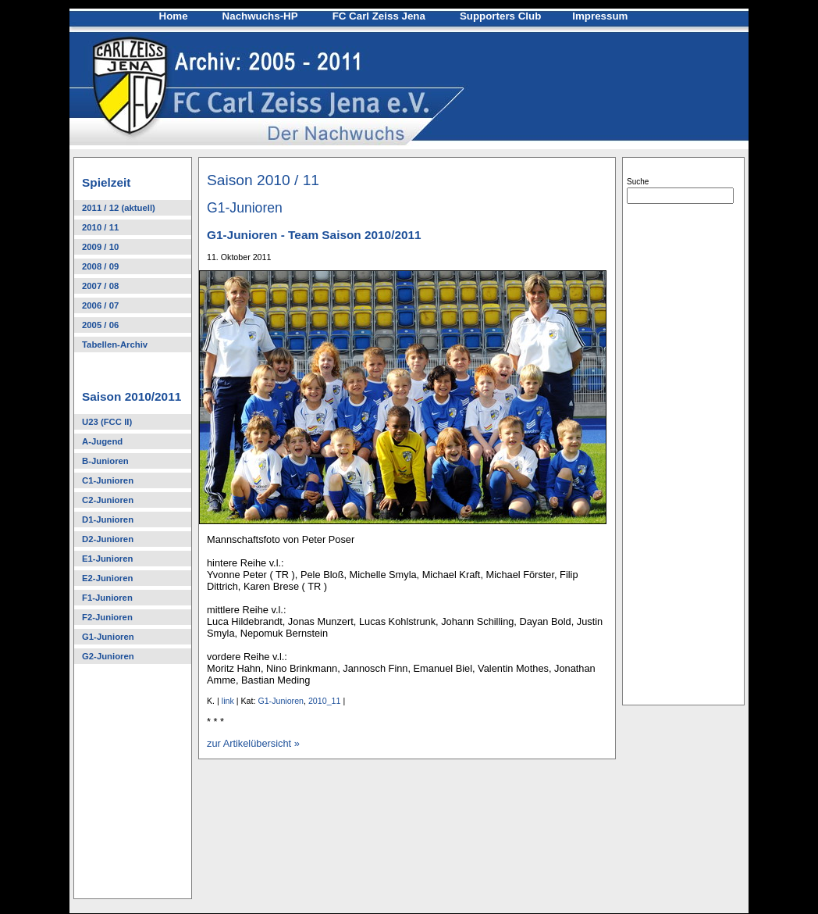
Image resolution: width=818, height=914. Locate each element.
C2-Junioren (107, 500)
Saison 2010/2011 (131, 396)
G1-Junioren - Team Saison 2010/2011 (314, 234)
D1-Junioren (107, 519)
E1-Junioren (107, 558)
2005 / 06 (100, 325)
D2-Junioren (107, 539)
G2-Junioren (108, 656)
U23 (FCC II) (107, 422)
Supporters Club (500, 16)
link (228, 700)
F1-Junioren (107, 597)
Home (173, 16)
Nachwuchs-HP (260, 16)
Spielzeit (106, 182)
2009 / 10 (100, 247)
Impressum (600, 16)
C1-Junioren (107, 480)
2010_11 (324, 700)
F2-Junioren (107, 617)
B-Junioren (105, 461)
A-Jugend (102, 441)
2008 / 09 (100, 266)
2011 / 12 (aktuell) (118, 207)
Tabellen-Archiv (115, 344)
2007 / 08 (100, 286)
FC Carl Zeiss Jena (379, 16)
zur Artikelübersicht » (253, 743)
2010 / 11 (100, 227)
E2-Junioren (107, 578)
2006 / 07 (100, 305)
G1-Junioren (108, 636)
